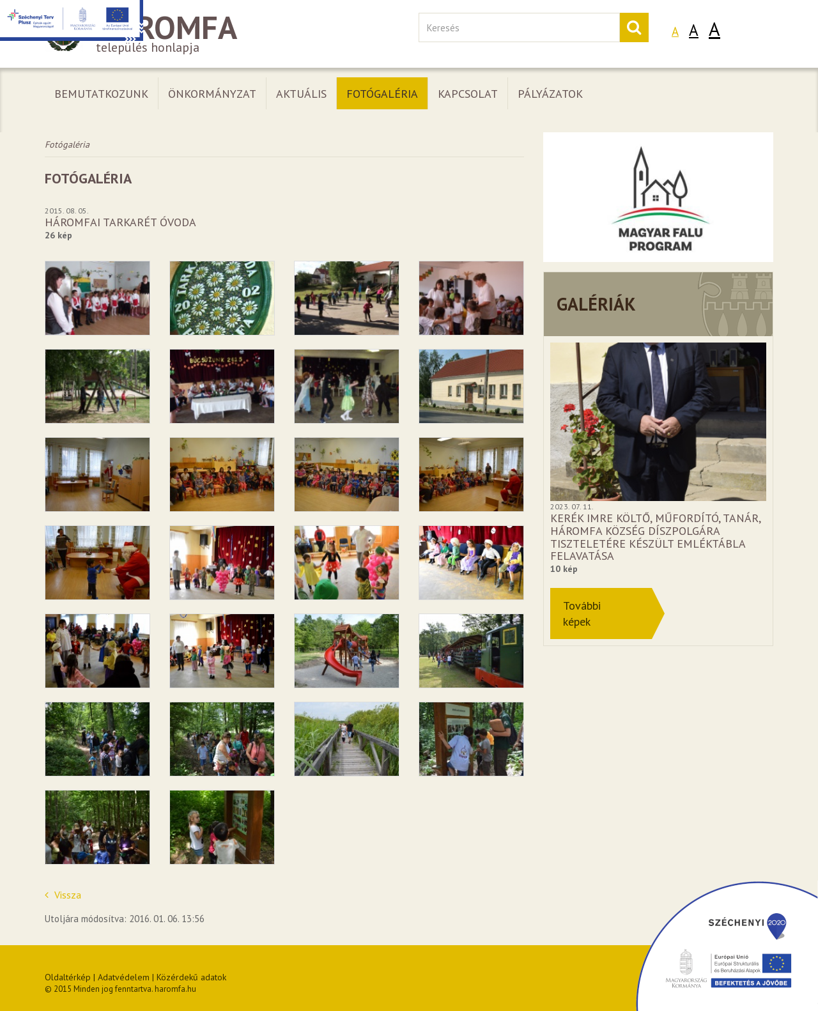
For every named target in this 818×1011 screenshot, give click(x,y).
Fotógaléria (382, 93)
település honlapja (222, 34)
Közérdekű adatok (191, 977)
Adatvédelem (124, 977)
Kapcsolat (468, 93)
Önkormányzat (212, 93)
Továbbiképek (582, 613)
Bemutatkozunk (101, 93)
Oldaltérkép (68, 977)
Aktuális (301, 93)
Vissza (63, 894)
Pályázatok (550, 93)
